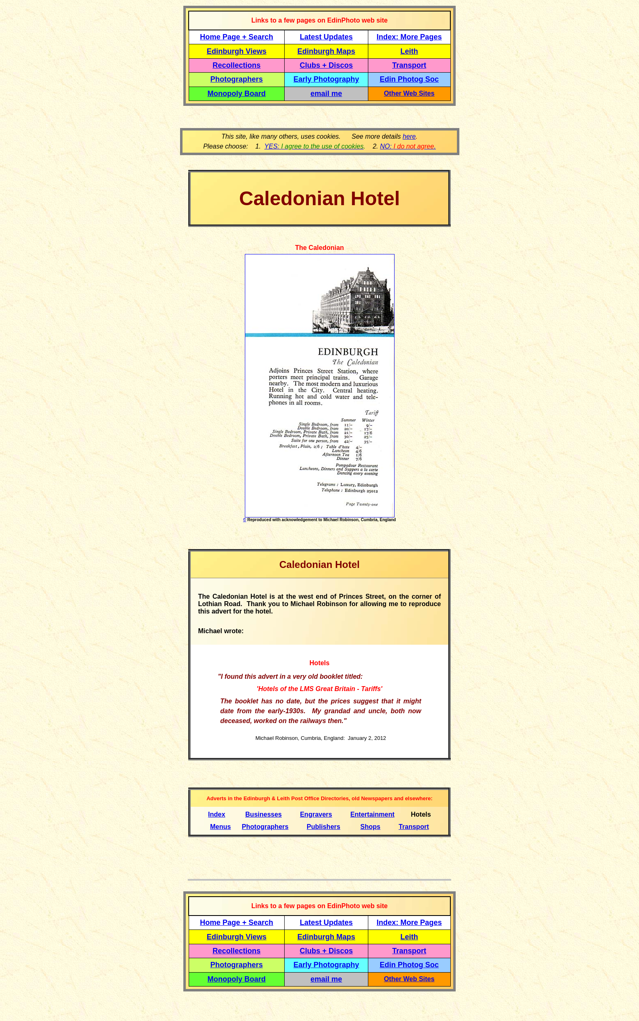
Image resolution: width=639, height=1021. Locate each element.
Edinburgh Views (237, 51)
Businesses (263, 814)
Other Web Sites (409, 93)
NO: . (408, 146)
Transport (409, 65)
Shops (371, 826)
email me (326, 93)
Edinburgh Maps (326, 51)
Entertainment (372, 814)
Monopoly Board (237, 93)
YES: (314, 146)
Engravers (316, 814)
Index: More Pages (409, 37)
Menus (220, 826)
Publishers (323, 826)
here (409, 136)
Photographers (236, 79)
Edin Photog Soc (409, 79)
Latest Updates (326, 37)
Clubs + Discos (326, 65)
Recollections (236, 65)
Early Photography (326, 79)
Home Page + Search (237, 37)
